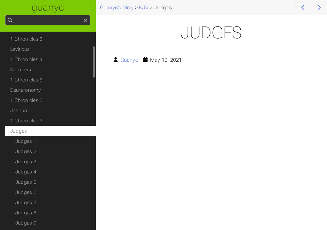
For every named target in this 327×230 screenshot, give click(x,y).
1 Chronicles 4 (26, 59)
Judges (18, 131)
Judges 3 (25, 162)
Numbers (20, 70)
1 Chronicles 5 (26, 80)
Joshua (18, 110)
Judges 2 (25, 151)
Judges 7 (25, 202)
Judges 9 (25, 223)
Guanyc (129, 60)
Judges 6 (25, 192)
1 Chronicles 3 (26, 39)
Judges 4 (25, 172)
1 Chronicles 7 (26, 121)
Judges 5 (25, 182)
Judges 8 (25, 213)
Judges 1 (25, 141)
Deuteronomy (25, 90)
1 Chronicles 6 (26, 100)
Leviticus (20, 49)
